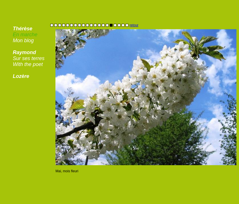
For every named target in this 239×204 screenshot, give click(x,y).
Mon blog (23, 40)
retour (134, 25)
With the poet (28, 64)
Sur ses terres (28, 58)
